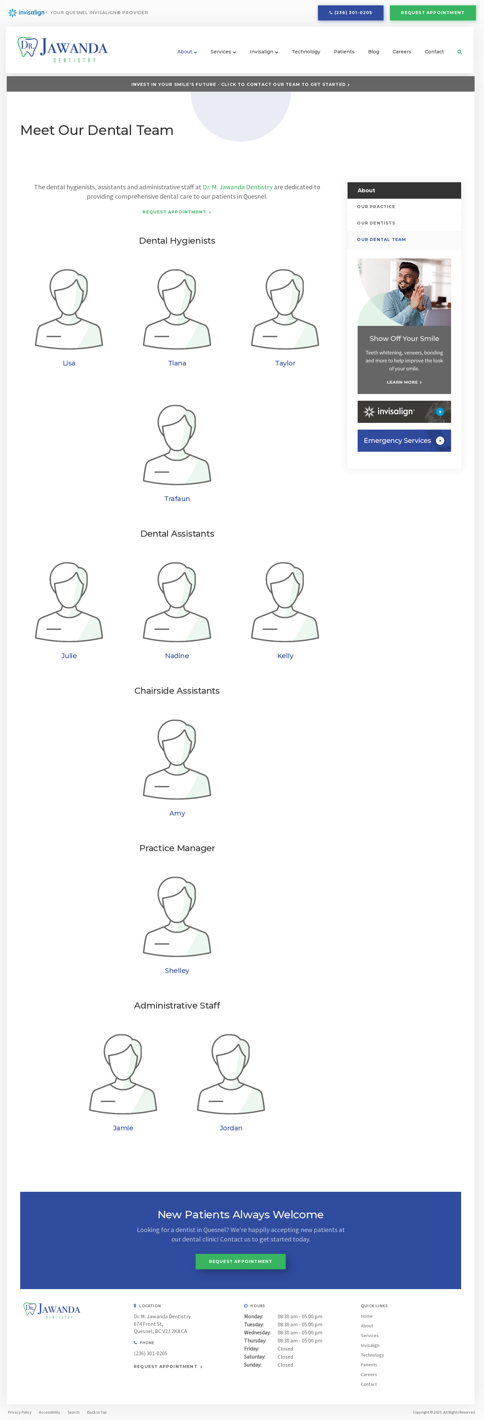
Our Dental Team (382, 239)
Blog (372, 54)
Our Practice (377, 206)
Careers (401, 54)
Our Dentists (377, 223)
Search (455, 54)
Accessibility (49, 1411)
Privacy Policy (20, 1411)
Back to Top (97, 1411)
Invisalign (261, 54)
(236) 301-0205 (353, 13)
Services (220, 54)
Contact (433, 54)
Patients (343, 54)
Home (367, 1316)
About (184, 54)
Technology (305, 54)
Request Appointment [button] (433, 13)
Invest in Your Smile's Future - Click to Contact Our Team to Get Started (238, 84)
